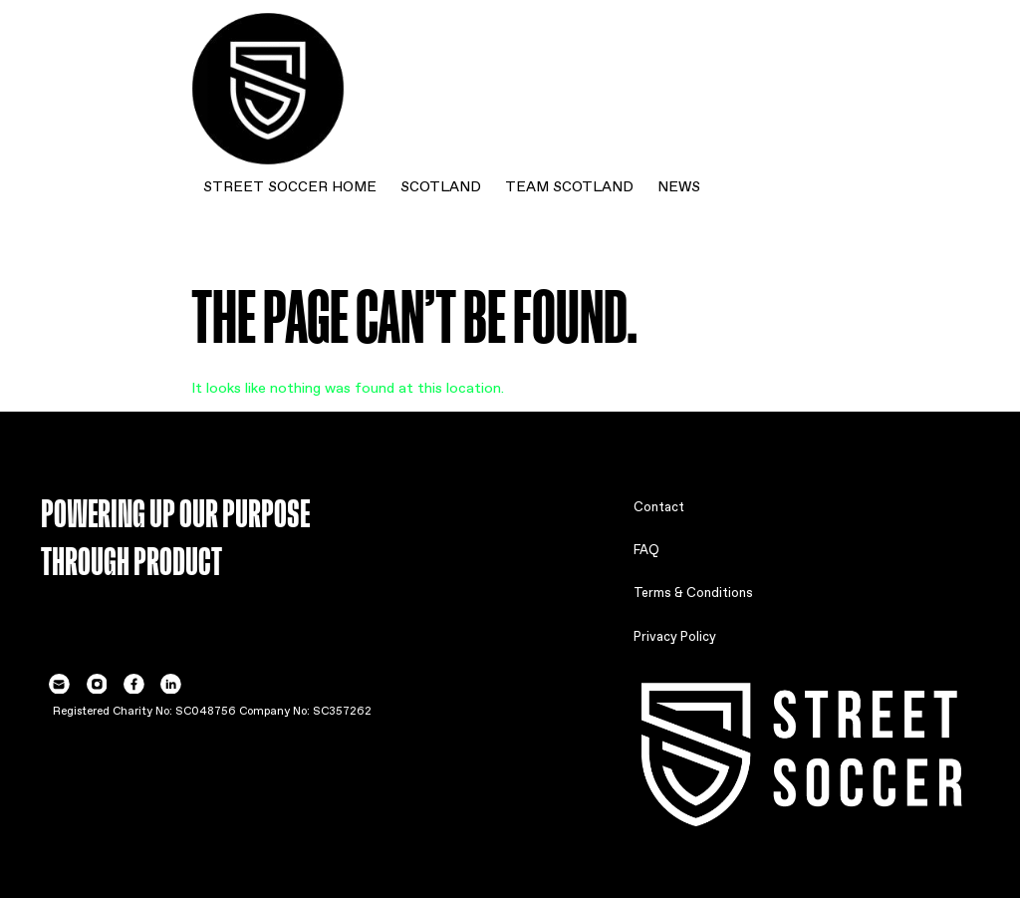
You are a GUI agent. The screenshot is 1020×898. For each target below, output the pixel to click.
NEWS (678, 183)
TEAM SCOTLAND (569, 183)
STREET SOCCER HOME (290, 183)
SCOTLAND (440, 183)
